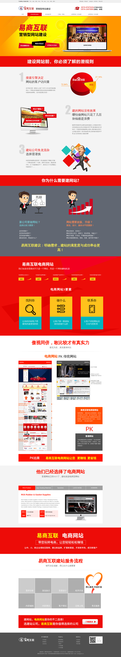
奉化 (39, 1)
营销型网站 (60, 639)
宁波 (30, 1)
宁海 (42, 1)
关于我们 (44, 639)
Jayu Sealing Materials (43, 488)
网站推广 (86, 1)
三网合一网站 (61, 14)
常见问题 (78, 643)
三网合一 (60, 643)
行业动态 (78, 639)
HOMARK (94, 488)
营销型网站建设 (35, 14)
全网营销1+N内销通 (76, 14)
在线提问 (91, 1)
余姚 (33, 1)
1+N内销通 (60, 645)
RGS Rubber (27, 488)
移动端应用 (48, 14)
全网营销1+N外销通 (93, 14)
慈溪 (36, 1)
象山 (45, 1)
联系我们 (96, 1)
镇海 (51, 1)
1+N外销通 (60, 647)
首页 (23, 14)
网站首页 (101, 1)
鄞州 (54, 1)
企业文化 (44, 643)
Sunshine (60, 488)
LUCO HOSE (77, 488)
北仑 (48, 1)
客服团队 (78, 641)
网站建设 (82, 1)
